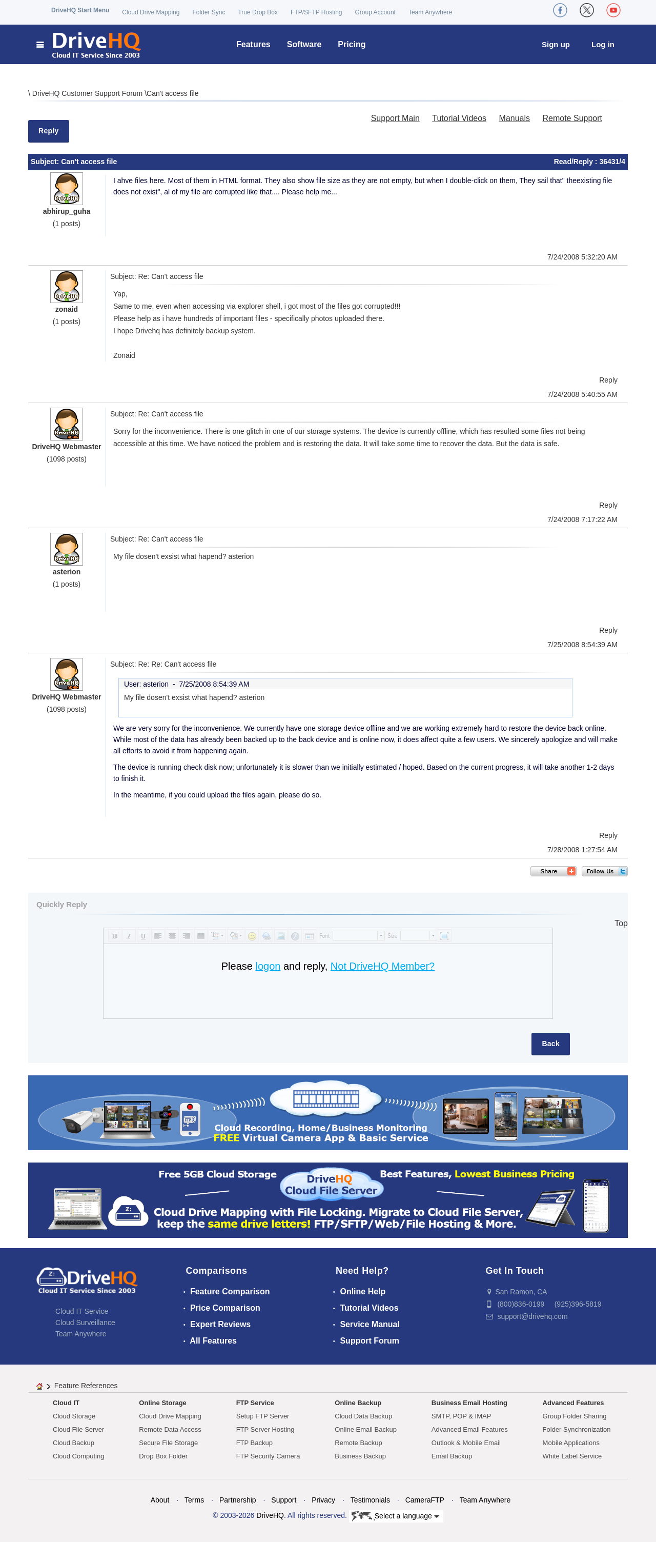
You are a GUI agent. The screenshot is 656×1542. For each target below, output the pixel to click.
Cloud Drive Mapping (150, 12)
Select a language (395, 1516)
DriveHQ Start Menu (80, 10)
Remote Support (572, 118)
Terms (194, 1500)
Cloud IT (66, 1403)
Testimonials (370, 1500)
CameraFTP (424, 1500)
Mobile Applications (571, 1443)
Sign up (556, 44)
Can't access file (173, 93)
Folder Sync (208, 12)
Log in (602, 44)
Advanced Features (573, 1403)
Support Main (395, 118)
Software (304, 44)
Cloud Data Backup (363, 1416)
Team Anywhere (430, 12)
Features (253, 44)
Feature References (86, 1385)
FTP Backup (254, 1443)
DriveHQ (270, 1515)
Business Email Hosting (469, 1403)
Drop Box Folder (163, 1456)
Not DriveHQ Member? (383, 966)
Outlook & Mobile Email (466, 1443)
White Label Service (572, 1456)
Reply (48, 131)
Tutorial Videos (459, 118)
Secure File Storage (168, 1443)
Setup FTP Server (263, 1416)
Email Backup (452, 1456)
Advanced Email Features (470, 1429)
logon (267, 966)
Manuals (514, 118)
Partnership (237, 1500)
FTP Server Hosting (265, 1429)
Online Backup (358, 1403)
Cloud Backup (73, 1443)
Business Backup (360, 1456)
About (160, 1500)
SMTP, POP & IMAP (461, 1416)
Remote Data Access (170, 1429)
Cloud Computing (78, 1456)
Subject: (46, 161)
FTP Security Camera (268, 1456)
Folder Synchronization (577, 1429)
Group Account (375, 12)
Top (621, 923)
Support (283, 1500)
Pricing (351, 44)
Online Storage (162, 1403)
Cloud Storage (74, 1416)
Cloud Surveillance (85, 1322)
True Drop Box (258, 12)
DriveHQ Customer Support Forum (88, 93)
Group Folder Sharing (575, 1416)
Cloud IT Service (81, 1311)
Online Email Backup (366, 1429)
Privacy (323, 1500)
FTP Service (255, 1403)
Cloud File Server (78, 1429)
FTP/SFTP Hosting (316, 12)
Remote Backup (358, 1443)
